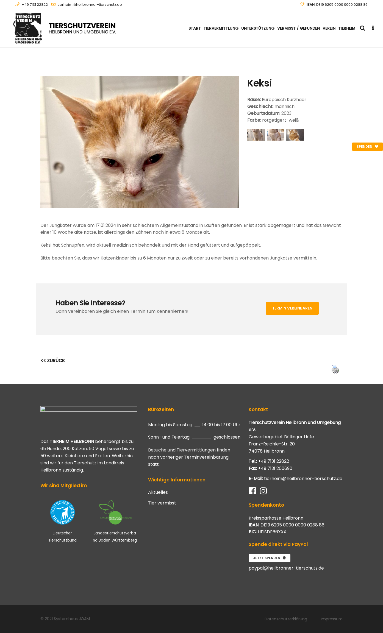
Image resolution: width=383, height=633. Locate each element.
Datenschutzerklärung (286, 619)
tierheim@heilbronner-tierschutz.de (90, 4)
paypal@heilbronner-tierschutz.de (286, 568)
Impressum (332, 619)
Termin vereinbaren (292, 308)
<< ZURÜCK (52, 360)
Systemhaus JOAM (72, 618)
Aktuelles (158, 492)
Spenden (367, 146)
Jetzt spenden (269, 558)
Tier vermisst (162, 503)
